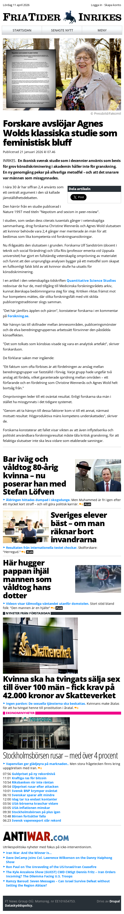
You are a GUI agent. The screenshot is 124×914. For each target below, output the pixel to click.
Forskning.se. (18, 316)
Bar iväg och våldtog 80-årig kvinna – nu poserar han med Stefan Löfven (34, 475)
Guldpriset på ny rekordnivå (33, 774)
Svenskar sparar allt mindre (33, 795)
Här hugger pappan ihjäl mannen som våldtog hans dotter (27, 579)
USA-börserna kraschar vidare (35, 803)
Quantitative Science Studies (91, 280)
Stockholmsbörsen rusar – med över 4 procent (60, 755)
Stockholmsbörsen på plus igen (36, 812)
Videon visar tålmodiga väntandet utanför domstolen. (47, 603)
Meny (102, 30)
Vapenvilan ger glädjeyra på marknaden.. (37, 764)
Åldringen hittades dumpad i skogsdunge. (38, 500)
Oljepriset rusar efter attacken (35, 786)
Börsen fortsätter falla (29, 816)
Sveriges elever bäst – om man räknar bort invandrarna (79, 527)
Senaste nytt (62, 30)
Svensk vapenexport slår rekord (36, 820)
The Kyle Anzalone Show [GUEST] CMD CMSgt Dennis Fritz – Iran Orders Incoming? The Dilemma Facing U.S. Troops (61, 874)
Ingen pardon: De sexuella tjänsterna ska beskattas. (46, 703)
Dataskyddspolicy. (19, 905)
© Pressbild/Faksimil (106, 113)
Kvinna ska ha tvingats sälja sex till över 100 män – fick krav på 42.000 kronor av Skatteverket (61, 687)
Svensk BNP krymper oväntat (34, 791)
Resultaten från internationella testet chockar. (41, 547)
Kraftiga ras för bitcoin (29, 778)
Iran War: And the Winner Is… (29, 853)
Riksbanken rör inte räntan (33, 782)
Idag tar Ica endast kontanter (34, 799)
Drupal (115, 901)
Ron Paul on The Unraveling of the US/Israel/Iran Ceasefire (51, 867)
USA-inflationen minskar (31, 808)
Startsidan (22, 30)
